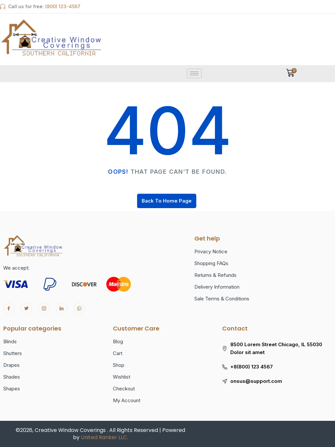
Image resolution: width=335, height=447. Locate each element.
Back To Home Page (167, 201)
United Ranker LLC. (104, 437)
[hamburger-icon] (194, 73)
